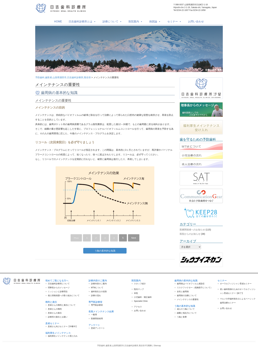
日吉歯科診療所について (59, 283)
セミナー (174, 21)
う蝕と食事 (182, 317)
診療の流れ (96, 295)
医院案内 (136, 21)
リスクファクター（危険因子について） (194, 287)
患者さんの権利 (55, 309)
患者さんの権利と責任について (62, 305)
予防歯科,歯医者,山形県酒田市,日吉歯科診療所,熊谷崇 (63, 77)
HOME (58, 21)
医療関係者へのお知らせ (192, 229)
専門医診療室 (97, 305)
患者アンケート (98, 328)
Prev (76, 238)
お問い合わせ (196, 21)
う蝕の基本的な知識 (105, 250)
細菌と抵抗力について (187, 313)
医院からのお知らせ (190, 234)
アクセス (138, 307)
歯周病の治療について (187, 295)
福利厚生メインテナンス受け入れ (62, 336)
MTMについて (97, 287)
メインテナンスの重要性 (188, 299)
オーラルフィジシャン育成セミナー (236, 283)
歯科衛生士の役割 (99, 291)
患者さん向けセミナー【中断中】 (62, 326)
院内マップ (139, 289)
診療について (112, 21)
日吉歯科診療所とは (82, 21)
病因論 (155, 21)
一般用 (94, 314)
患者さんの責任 (55, 313)
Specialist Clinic (141, 301)
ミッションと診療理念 (58, 291)
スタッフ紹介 (140, 283)
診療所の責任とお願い (58, 317)
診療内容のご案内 (99, 283)
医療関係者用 (97, 318)
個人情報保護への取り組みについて (63, 295)
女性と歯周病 (183, 291)
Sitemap (157, 345)
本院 (136, 293)
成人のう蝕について (186, 309)
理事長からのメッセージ (59, 287)
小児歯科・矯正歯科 (143, 297)
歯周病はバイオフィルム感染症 (191, 283)
